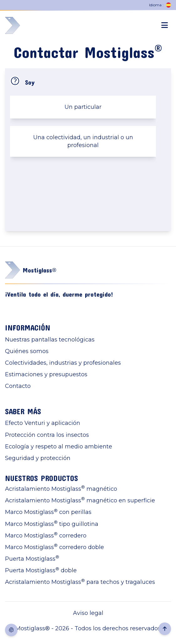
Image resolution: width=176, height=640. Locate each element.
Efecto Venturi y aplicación (42, 423)
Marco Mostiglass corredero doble (54, 547)
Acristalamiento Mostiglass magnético (61, 488)
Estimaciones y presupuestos (46, 374)
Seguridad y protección (37, 458)
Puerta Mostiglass (32, 558)
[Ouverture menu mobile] (164, 25)
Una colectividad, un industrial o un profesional (83, 141)
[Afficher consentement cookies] (11, 630)
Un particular (83, 106)
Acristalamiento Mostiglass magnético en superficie (80, 500)
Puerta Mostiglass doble (41, 570)
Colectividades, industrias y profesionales (63, 362)
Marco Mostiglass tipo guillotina (51, 523)
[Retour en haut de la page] (164, 628)
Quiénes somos (27, 351)
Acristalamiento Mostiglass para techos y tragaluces (80, 581)
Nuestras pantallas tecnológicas (50, 339)
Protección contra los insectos (47, 434)
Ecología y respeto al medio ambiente (58, 446)
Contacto (18, 386)
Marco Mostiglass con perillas (48, 512)
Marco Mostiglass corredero (45, 535)
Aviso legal (88, 613)
